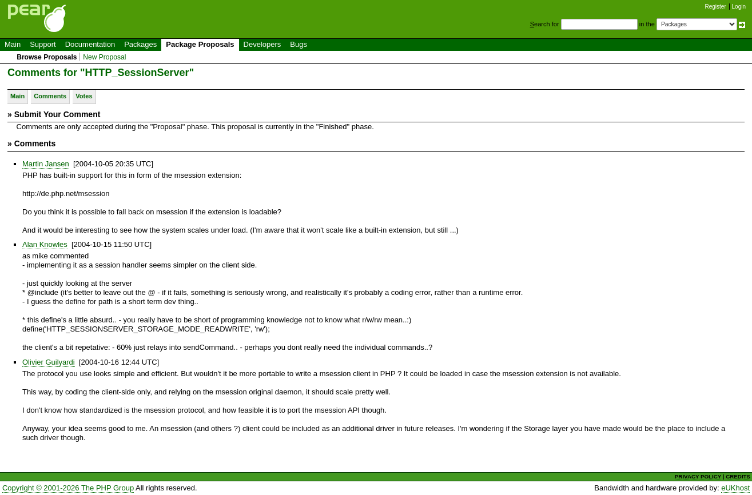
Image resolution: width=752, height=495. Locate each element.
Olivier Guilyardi (48, 362)
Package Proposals (200, 44)
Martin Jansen (45, 163)
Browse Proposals (47, 57)
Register (715, 6)
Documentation (90, 44)
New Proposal (104, 57)
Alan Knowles (44, 244)
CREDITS (738, 476)
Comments (50, 96)
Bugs (298, 44)
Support (43, 44)
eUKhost (735, 488)
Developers (262, 44)
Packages (140, 44)
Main (13, 44)
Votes (83, 96)
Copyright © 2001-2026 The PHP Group (68, 488)
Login (739, 6)
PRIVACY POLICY (698, 476)
